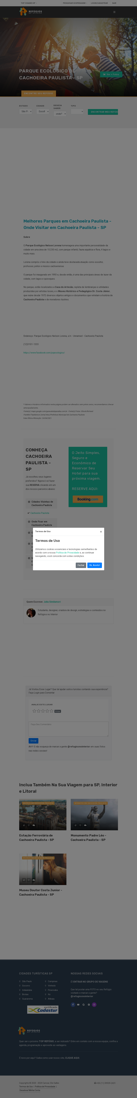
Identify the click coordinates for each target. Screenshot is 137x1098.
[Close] (101, 532)
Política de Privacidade (68, 552)
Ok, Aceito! (94, 565)
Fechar (81, 565)
